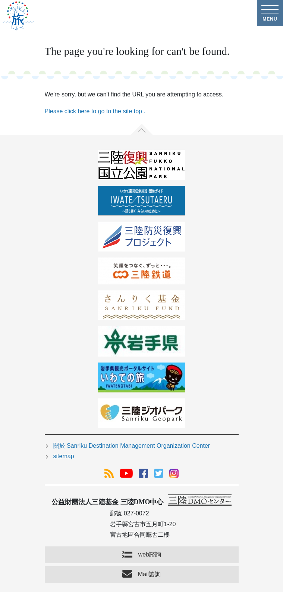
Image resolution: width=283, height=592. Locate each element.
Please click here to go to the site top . (95, 111)
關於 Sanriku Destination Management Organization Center (131, 446)
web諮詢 (149, 554)
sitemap (63, 456)
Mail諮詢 (149, 574)
